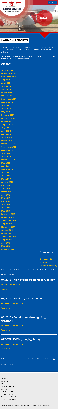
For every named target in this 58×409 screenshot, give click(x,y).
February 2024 (7, 115)
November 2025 (8, 73)
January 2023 (7, 137)
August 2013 (6, 239)
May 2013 (5, 246)
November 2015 (8, 217)
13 (25, 269)
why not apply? (7, 392)
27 (7, 275)
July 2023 (5, 128)
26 (5, 275)
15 (30, 269)
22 (48, 269)
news (3, 384)
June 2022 (6, 156)
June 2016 (5, 208)
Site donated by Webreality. (9, 397)
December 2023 (8, 118)
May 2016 (5, 211)
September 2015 (8, 220)
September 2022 (8, 147)
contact (4, 389)
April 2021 (5, 166)
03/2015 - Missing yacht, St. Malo (21, 298)
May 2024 (5, 112)
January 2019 (7, 182)
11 (21, 269)
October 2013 (7, 233)
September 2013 (8, 236)
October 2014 (7, 230)
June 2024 (6, 108)
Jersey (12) (44, 262)
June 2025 (6, 86)
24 (54, 269)
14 (28, 269)
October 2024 (7, 96)
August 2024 (7, 102)
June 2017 (5, 195)
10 (18, 269)
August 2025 (7, 80)
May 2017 (5, 198)
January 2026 (7, 70)
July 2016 (5, 204)
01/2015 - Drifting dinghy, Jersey (21, 339)
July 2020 (5, 172)
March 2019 (6, 179)
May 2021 (5, 163)
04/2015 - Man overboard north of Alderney (28, 279)
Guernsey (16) (46, 259)
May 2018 (5, 185)
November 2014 (8, 227)
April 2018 (5, 188)
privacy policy (7, 394)
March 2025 (6, 92)
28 (10, 275)
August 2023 (7, 124)
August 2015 (6, 224)
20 (43, 269)
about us (4, 381)
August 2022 (7, 150)
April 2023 (6, 134)
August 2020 (7, 169)
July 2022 (5, 153)
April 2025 (6, 89)
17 (35, 269)
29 (13, 275)
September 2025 (8, 76)
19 (40, 269)
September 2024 (8, 99)
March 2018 (6, 192)
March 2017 (6, 201)
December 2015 (8, 214)
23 (51, 269)
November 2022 (8, 144)
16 (33, 269)
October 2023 (7, 121)
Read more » (6, 289)
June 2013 (5, 243)
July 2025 (5, 83)
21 (45, 269)
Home (3, 379)
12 (23, 269)
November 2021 (8, 160)
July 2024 (5, 105)
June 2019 (5, 176)
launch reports (7, 386)
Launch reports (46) (48, 265)
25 (2, 275)
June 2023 (6, 131)
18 (38, 269)
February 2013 (7, 249)
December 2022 (8, 140)
